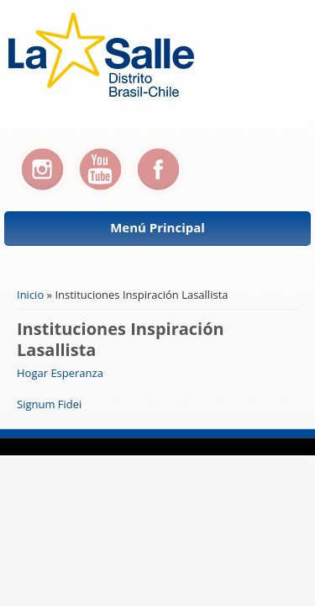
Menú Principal (157, 227)
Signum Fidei (49, 404)
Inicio (30, 294)
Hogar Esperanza (60, 372)
